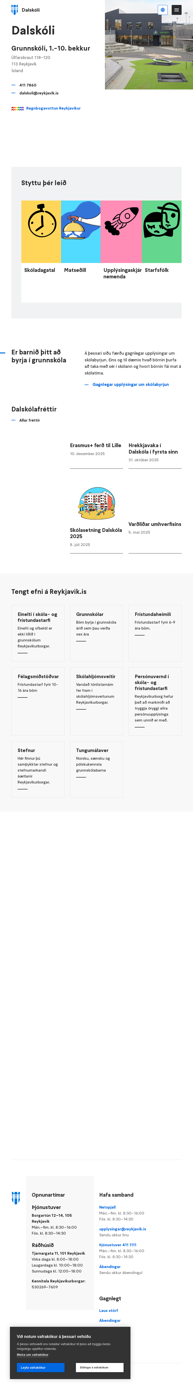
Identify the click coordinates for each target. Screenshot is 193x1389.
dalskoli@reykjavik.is (39, 92)
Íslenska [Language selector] (163, 10)
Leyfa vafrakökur (33, 1367)
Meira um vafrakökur (32, 1355)
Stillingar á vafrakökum (94, 1367)
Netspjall (125, 1213)
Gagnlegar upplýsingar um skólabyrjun (131, 409)
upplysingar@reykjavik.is (125, 1232)
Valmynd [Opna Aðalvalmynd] (177, 10)
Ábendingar (125, 1269)
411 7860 (27, 85)
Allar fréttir (29, 444)
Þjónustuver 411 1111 (125, 1251)
